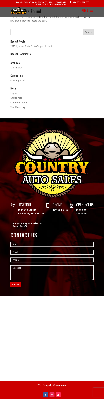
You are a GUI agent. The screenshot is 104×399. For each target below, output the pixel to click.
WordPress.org (17, 107)
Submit (15, 284)
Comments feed (18, 102)
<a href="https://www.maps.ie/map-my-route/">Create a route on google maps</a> (52, 338)
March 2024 (16, 67)
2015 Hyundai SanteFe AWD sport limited (31, 46)
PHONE (57, 204)
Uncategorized (17, 80)
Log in (13, 93)
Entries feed (16, 97)
